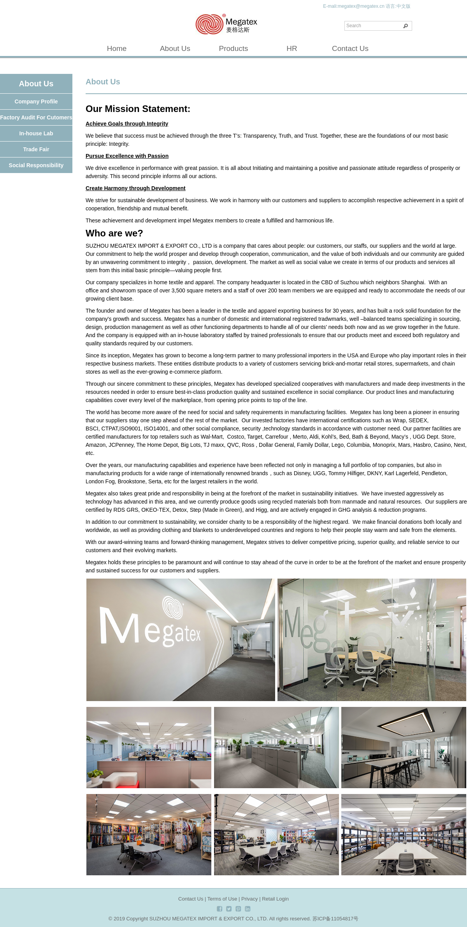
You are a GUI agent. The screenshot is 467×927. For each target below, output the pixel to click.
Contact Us (350, 48)
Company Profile (36, 101)
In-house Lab (36, 133)
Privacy (249, 899)
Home (117, 48)
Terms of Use (222, 899)
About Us (175, 48)
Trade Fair (36, 149)
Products (233, 48)
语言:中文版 (398, 6)
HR (291, 48)
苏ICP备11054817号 (336, 919)
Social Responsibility (36, 165)
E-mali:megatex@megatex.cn (353, 6)
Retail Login (275, 899)
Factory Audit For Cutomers (36, 117)
